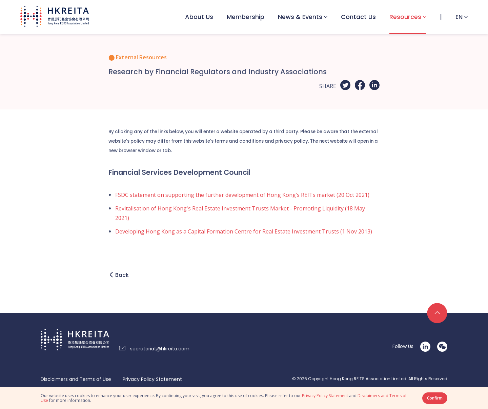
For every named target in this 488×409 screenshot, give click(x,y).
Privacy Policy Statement (152, 379)
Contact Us (358, 17)
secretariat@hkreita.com (159, 348)
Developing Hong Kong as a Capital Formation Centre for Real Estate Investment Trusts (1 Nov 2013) (243, 231)
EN (459, 17)
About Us (199, 17)
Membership (245, 17)
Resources (405, 17)
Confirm (435, 398)
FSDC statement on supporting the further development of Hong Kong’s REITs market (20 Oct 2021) (242, 195)
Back (122, 275)
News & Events (300, 17)
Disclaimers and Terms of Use (76, 379)
